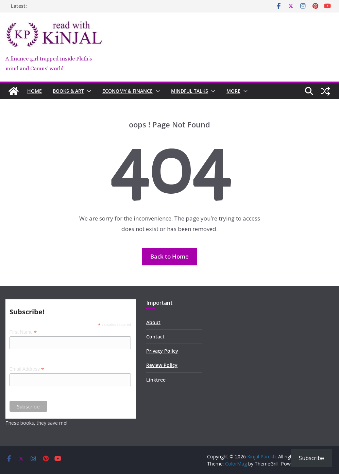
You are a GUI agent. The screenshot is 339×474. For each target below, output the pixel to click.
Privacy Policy (162, 351)
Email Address (27, 369)
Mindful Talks (189, 91)
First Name (23, 332)
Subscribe (311, 458)
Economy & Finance (127, 91)
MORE (233, 91)
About (153, 322)
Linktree (156, 379)
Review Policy (161, 365)
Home (34, 91)
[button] (87, 91)
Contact (155, 336)
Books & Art (68, 91)
